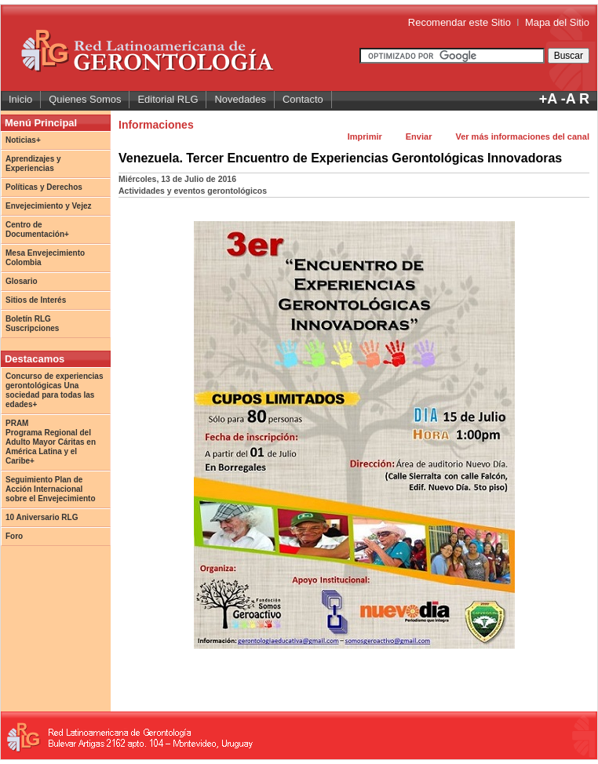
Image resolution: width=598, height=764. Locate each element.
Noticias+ (23, 140)
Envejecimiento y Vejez (48, 206)
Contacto (303, 99)
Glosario (21, 281)
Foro (14, 536)
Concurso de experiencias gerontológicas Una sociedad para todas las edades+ (54, 390)
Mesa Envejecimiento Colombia (45, 258)
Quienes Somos (85, 99)
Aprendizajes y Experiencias (33, 164)
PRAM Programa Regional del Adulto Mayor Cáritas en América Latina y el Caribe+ (50, 442)
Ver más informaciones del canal (522, 136)
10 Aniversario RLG (41, 517)
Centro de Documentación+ (37, 229)
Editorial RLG (167, 99)
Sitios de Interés (35, 300)
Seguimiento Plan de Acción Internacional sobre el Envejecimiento (50, 489)
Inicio (20, 99)
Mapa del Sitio (557, 22)
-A (568, 99)
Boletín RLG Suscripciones (32, 324)
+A (548, 99)
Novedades (240, 99)
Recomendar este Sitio (459, 22)
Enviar (419, 136)
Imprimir (365, 136)
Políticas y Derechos (43, 187)
